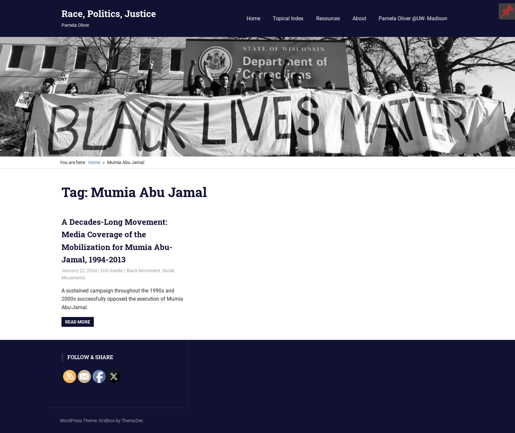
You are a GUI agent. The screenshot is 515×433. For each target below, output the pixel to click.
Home (253, 18)
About (359, 18)
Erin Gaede (112, 270)
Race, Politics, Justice (108, 14)
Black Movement (143, 270)
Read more (77, 322)
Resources (328, 18)
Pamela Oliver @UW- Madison (413, 18)
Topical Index (288, 18)
